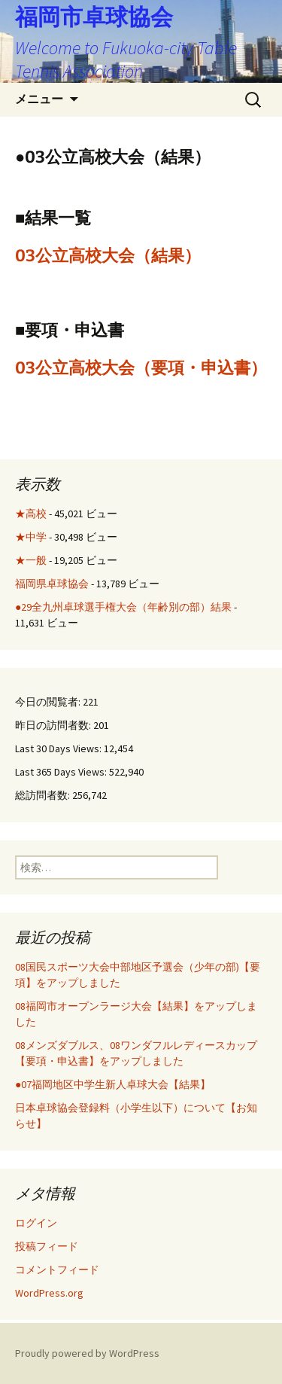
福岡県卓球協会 (52, 583)
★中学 (31, 537)
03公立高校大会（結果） (108, 255)
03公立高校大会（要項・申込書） (141, 368)
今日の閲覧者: (49, 702)
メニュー (39, 99)
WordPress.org (49, 1293)
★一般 (31, 560)
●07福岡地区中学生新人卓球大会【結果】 (113, 1084)
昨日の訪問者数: (54, 725)
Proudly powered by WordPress (87, 1353)
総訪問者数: (43, 795)
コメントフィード (57, 1269)
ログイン (36, 1223)
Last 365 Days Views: (62, 772)
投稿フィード (46, 1246)
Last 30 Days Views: (59, 748)
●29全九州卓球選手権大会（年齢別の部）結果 (123, 607)
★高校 (31, 513)
